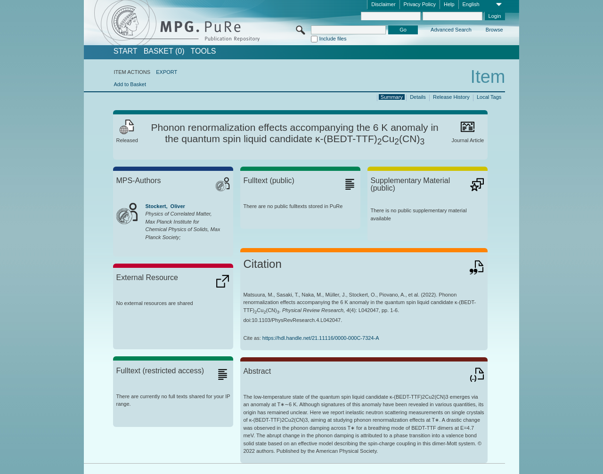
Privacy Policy (420, 4)
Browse (494, 29)
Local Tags (489, 97)
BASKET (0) (164, 51)
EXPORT (166, 72)
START (126, 51)
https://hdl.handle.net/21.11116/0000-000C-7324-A (320, 338)
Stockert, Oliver (165, 206)
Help (449, 4)
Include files (332, 38)
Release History (451, 97)
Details (418, 97)
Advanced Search (451, 29)
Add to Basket (130, 84)
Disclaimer (383, 4)
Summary (392, 97)
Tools (203, 51)
